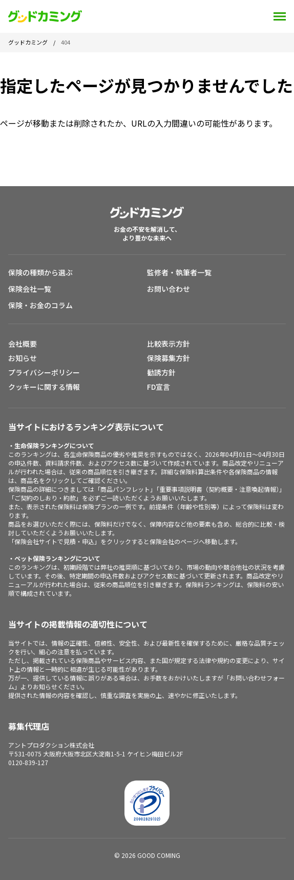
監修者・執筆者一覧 (179, 272)
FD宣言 (158, 387)
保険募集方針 (168, 358)
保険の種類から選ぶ (40, 272)
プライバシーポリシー (44, 372)
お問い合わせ (168, 289)
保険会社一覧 (29, 289)
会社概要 (22, 343)
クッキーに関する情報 (44, 387)
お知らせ (22, 358)
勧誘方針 (161, 372)
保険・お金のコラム (40, 305)
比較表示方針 (168, 343)
